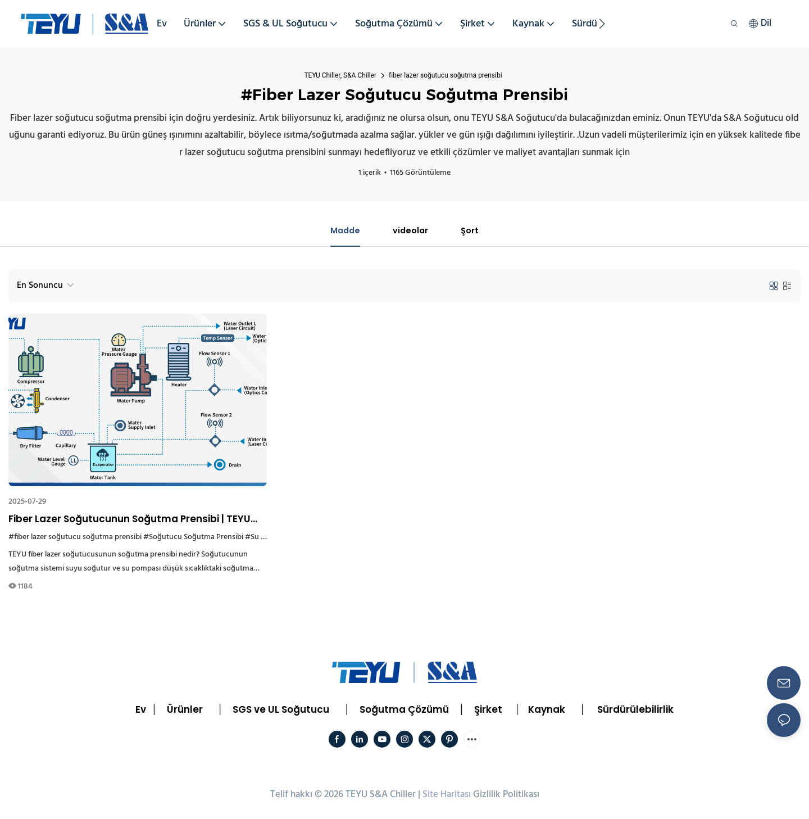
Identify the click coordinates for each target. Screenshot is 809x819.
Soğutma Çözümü (404, 710)
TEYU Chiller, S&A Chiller (340, 75)
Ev (140, 710)
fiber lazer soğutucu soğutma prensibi (445, 75)
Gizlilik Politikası (506, 795)
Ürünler (185, 710)
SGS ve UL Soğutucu (281, 710)
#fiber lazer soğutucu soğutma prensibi (75, 538)
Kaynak (546, 710)
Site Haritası (446, 795)
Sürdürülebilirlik (635, 710)
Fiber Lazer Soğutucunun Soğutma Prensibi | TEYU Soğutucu (129, 520)
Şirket (488, 710)
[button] (602, 24)
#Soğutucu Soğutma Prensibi (193, 538)
